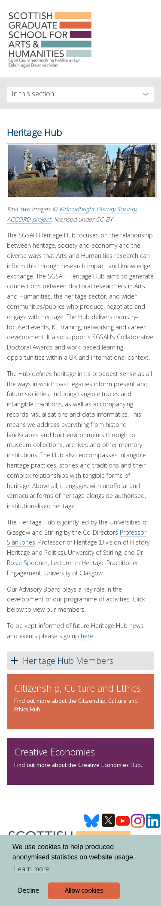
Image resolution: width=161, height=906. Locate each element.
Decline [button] (28, 890)
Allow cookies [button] (84, 890)
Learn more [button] (32, 868)
